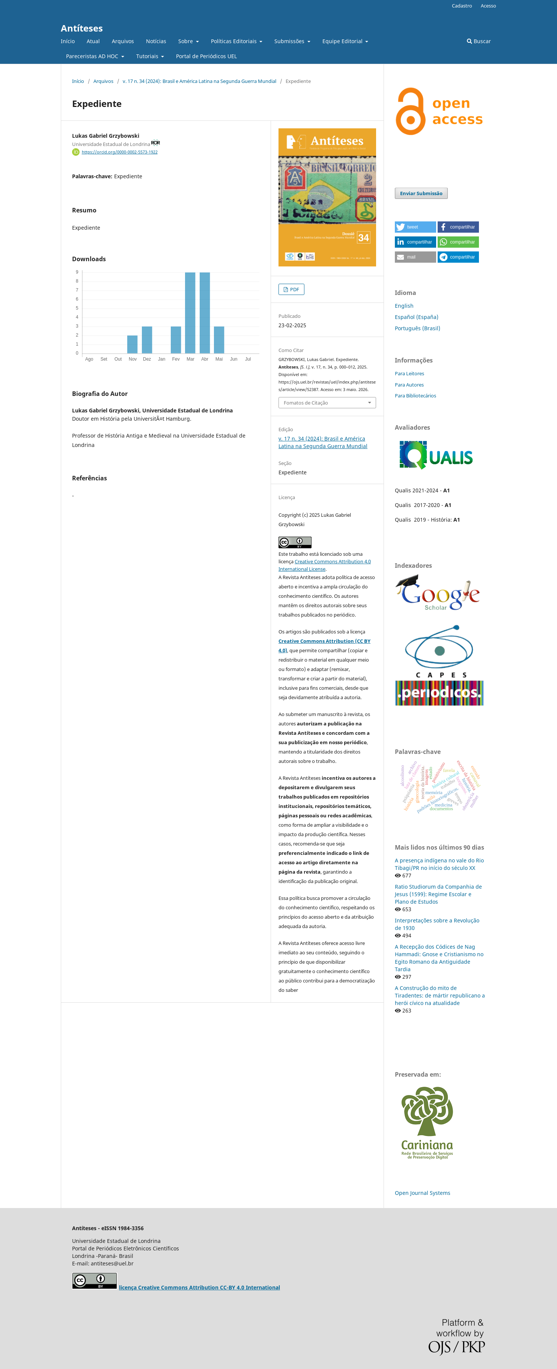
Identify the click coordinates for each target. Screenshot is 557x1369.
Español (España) (416, 316)
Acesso (488, 5)
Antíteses (82, 28)
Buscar (479, 41)
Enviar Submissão (421, 193)
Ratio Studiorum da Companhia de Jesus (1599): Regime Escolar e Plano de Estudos (438, 894)
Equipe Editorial (343, 41)
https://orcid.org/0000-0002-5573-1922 (120, 152)
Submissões (290, 41)
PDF (294, 289)
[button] (415, 227)
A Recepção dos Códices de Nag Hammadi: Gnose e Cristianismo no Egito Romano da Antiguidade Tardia (439, 958)
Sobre (186, 41)
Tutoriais (148, 56)
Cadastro (462, 5)
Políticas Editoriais (234, 41)
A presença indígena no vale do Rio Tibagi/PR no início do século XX (439, 864)
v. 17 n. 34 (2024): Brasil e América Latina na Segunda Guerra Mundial (199, 81)
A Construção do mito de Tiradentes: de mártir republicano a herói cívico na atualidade (440, 995)
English (404, 305)
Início (68, 41)
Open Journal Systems (422, 1192)
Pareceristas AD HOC (93, 56)
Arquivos (123, 41)
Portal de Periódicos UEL (206, 56)
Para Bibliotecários (415, 395)
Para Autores (409, 384)
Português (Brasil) (417, 328)
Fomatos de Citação (306, 402)
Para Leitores (409, 373)
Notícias (156, 41)
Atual (93, 41)
